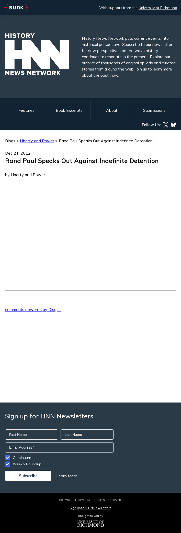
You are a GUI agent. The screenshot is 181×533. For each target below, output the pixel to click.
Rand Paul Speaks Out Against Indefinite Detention (106, 140)
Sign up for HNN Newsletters (90, 508)
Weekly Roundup (27, 464)
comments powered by (33, 309)
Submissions (154, 110)
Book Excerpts (69, 110)
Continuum (22, 457)
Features (26, 110)
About (111, 110)
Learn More (66, 475)
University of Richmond (158, 7)
